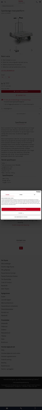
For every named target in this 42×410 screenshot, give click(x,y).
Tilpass (21, 213)
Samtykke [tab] (7, 194)
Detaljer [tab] (21, 194)
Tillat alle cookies (21, 209)
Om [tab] (34, 194)
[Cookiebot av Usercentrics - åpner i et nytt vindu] (33, 191)
